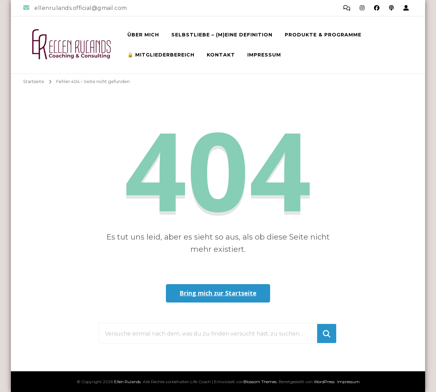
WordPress (324, 381)
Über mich (143, 35)
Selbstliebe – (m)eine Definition (221, 35)
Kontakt (221, 55)
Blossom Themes (260, 381)
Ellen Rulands (127, 381)
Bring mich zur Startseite (218, 293)
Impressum (264, 55)
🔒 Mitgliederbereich (160, 55)
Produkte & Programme (323, 35)
